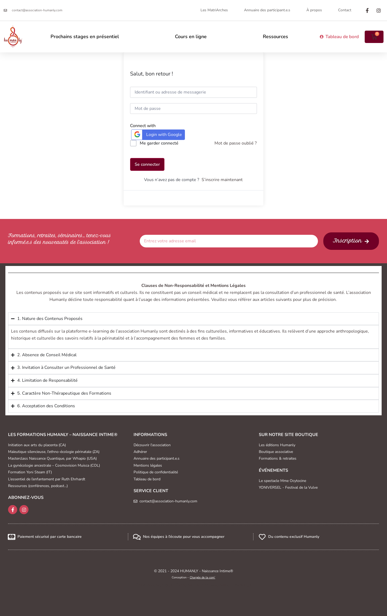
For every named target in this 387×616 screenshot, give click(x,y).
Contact (344, 10)
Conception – (193, 577)
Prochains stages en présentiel (85, 36)
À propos (314, 10)
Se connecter (147, 164)
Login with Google (157, 134)
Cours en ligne (191, 36)
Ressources (275, 36)
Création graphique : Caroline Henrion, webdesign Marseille (193, 585)
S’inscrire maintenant (222, 180)
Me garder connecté (159, 143)
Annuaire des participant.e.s (267, 10)
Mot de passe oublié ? (235, 143)
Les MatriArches (214, 10)
